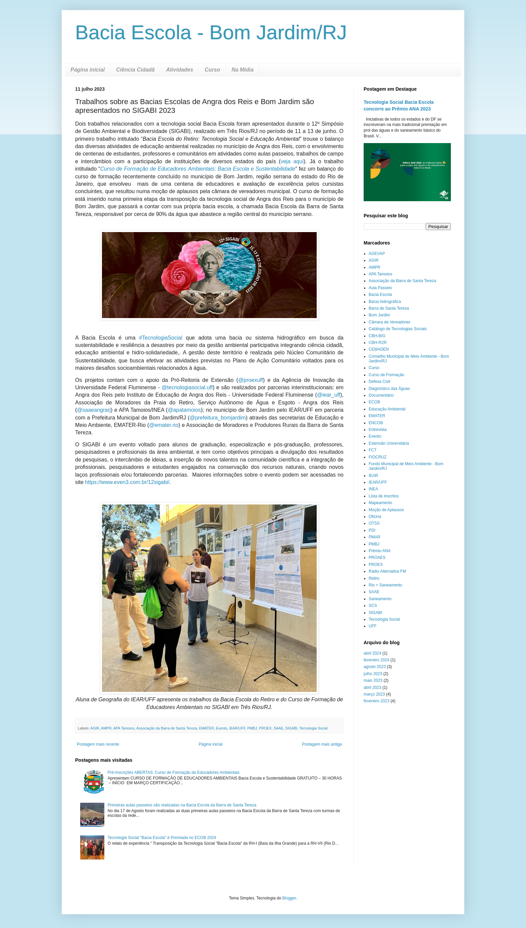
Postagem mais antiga (322, 744)
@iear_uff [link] (328, 395)
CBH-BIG (377, 336)
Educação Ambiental (387, 409)
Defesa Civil (379, 381)
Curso (212, 70)
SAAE (278, 728)
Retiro (374, 578)
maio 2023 (373, 680)
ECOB (374, 402)
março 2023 (374, 694)
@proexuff (250, 380)
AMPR (106, 728)
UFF (372, 626)
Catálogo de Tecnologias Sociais (398, 328)
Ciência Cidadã (135, 70)
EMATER (206, 728)
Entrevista (377, 429)
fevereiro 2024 (376, 660)
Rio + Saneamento (385, 585)
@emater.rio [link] (163, 425)
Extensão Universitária (389, 443)
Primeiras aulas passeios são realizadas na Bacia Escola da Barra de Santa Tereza (182, 805)
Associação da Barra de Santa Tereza (166, 728)
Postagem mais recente (98, 744)
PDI (372, 530)
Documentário (381, 395)
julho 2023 (373, 673)
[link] (160, 338)
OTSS (374, 523)
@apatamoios (184, 410)
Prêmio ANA (379, 550)
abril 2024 (372, 653)
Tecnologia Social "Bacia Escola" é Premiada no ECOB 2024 (162, 837)
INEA (373, 489)
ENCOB (376, 423)
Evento (221, 728)
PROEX (265, 728)
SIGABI (291, 728)
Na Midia (242, 70)
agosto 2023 (375, 666)
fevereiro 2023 (376, 701)
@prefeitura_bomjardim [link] (218, 418)
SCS (373, 605)
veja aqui (291, 161)
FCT (372, 450)
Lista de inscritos (384, 496)
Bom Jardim (379, 315)
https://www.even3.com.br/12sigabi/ (127, 482)
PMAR (374, 537)
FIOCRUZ (377, 457)
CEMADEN (379, 349)
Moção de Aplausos (386, 509)
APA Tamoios (124, 728)
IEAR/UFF (237, 728)
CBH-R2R (377, 342)
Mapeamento (380, 502)
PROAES (377, 557)
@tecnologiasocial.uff (187, 387)
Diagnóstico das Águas (389, 388)
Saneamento (380, 598)
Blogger (289, 898)
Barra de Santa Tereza (389, 308)
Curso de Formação (386, 374)
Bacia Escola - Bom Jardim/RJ (211, 32)
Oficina (375, 516)
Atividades (179, 70)
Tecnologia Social (313, 728)
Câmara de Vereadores (389, 322)
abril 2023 (372, 687)
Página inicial (87, 70)
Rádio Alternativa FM (387, 571)
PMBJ (252, 728)
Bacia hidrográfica (385, 301)
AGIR (94, 728)
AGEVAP (377, 253)
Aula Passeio (380, 287)
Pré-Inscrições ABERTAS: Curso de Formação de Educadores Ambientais (174, 772)
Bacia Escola (380, 294)
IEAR (373, 475)
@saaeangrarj (94, 410)
